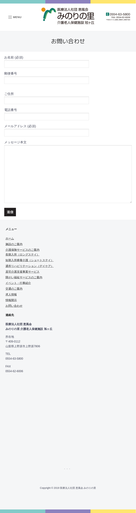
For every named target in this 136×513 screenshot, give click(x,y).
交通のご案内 (13, 288)
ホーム (9, 238)
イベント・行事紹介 (18, 283)
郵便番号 (46, 77)
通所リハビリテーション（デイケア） (29, 266)
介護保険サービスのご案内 (22, 249)
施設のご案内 (13, 244)
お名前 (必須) (46, 61)
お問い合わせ (13, 305)
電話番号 (46, 113)
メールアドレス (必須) (46, 129)
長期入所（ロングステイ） (22, 254)
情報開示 (11, 300)
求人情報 (11, 294)
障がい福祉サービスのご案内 (23, 277)
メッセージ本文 (68, 172)
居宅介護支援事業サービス (22, 271)
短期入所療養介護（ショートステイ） (29, 260)
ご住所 (46, 97)
